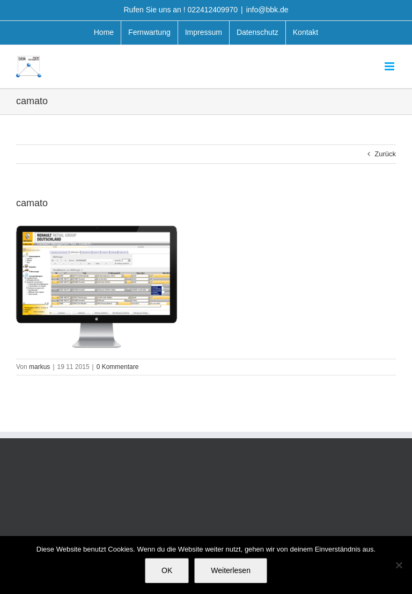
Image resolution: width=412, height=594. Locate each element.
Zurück (385, 154)
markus (39, 367)
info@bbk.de (267, 9)
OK (166, 570)
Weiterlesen (231, 570)
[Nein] (398, 565)
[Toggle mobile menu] (390, 66)
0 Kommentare (118, 367)
